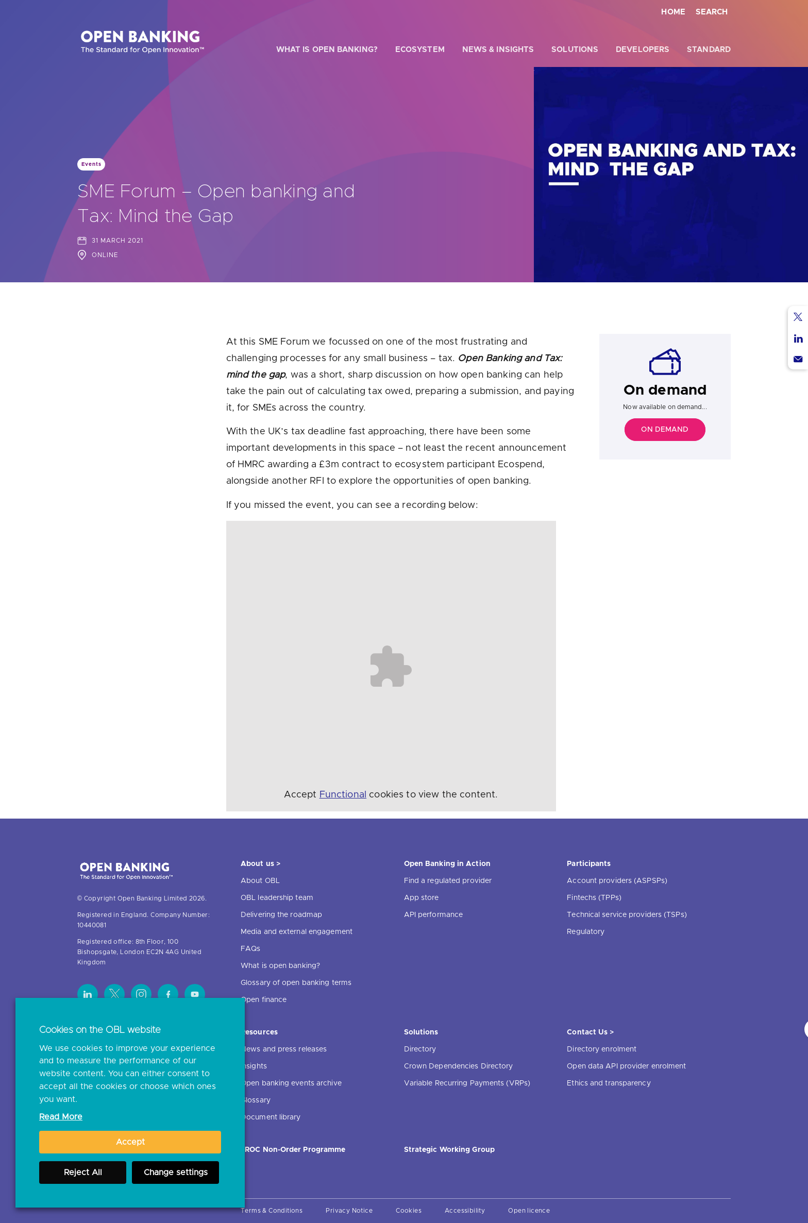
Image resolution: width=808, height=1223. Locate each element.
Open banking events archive (291, 1083)
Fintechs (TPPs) (594, 898)
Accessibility (465, 1211)
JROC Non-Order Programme (293, 1149)
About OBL (260, 881)
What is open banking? (327, 50)
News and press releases (284, 1049)
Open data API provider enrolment (626, 1066)
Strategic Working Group (449, 1149)
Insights (254, 1066)
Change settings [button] (176, 1172)
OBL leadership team (277, 898)
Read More (60, 1117)
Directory (420, 1049)
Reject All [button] (83, 1172)
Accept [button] (130, 1142)
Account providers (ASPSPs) (617, 881)
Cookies (409, 1211)
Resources (259, 1032)
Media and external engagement (296, 932)
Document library (271, 1117)
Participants (589, 864)
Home (673, 12)
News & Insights (498, 50)
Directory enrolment (601, 1049)
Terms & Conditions (271, 1211)
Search (712, 12)
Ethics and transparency (608, 1083)
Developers (642, 50)
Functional (343, 795)
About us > (260, 864)
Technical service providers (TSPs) (626, 915)
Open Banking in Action (447, 864)
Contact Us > (590, 1032)
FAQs (250, 949)
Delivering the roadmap (281, 915)
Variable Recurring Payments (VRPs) (467, 1083)
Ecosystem (420, 50)
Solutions (574, 50)
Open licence (529, 1211)
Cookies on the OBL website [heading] (100, 1030)
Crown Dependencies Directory (458, 1066)
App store (421, 898)
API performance (433, 915)
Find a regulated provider (448, 881)
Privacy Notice (349, 1211)
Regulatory (585, 932)
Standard (709, 50)
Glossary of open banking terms (296, 983)
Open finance (264, 1000)
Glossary (256, 1100)
